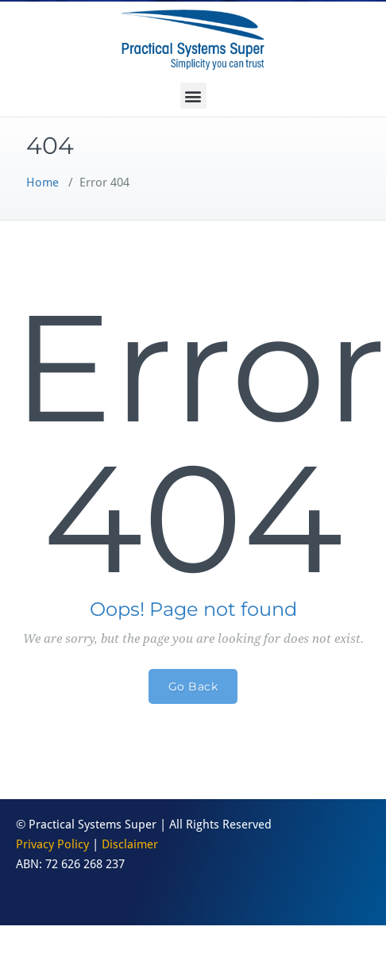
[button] (193, 96)
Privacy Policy (52, 844)
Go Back (193, 686)
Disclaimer (130, 844)
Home (42, 182)
